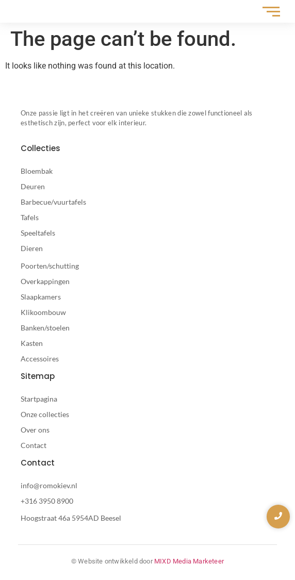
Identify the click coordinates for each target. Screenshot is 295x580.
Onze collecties (45, 414)
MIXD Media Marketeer (189, 561)
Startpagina (39, 398)
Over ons (35, 429)
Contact (33, 445)
